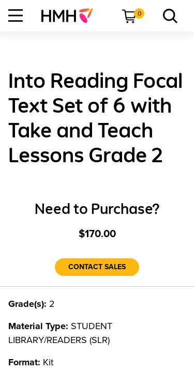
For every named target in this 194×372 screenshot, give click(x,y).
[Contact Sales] (97, 267)
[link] (71, 15)
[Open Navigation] (15, 15)
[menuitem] (71, 15)
